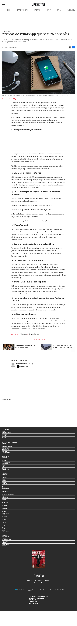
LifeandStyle (5, 469)
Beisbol (4, 445)
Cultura (4, 522)
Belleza (4, 519)
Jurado (4, 545)
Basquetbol (5, 448)
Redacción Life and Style (25, 364)
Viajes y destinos (6, 539)
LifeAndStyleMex (43, 582)
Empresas (4, 457)
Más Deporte (5, 449)
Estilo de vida (5, 531)
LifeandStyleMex (34, 582)
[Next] (73, 345)
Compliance (33, 600)
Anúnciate (33, 602)
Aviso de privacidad (36, 598)
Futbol (4, 443)
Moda (3, 517)
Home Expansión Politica (8, 459)
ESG (3, 466)
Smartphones (34, 334)
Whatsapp (23, 334)
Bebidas (4, 538)
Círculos (4, 516)
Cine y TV (48, 10)
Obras (3, 465)
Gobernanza (5, 491)
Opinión (4, 482)
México (4, 476)
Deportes (37, 10)
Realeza (4, 514)
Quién (4, 512)
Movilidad (4, 493)
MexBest (5, 535)
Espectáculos (6, 513)
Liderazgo (4, 505)
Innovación (5, 496)
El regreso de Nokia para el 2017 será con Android (62, 346)
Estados (4, 480)
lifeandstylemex (39, 582)
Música (59, 10)
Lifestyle (4, 451)
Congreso (4, 477)
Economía (4, 460)
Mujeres (4, 468)
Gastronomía (5, 536)
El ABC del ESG (5, 497)
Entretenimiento (22, 10)
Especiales (5, 508)
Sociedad (4, 483)
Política (5, 473)
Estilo (9, 10)
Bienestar (4, 542)
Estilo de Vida (5, 544)
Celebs (4, 530)
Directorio (33, 604)
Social (3, 490)
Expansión (5, 456)
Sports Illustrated (9, 442)
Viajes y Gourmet (6, 438)
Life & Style (6, 429)
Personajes (5, 541)
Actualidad (5, 503)
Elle (3, 526)
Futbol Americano (7, 446)
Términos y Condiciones (38, 596)
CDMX (3, 479)
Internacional (6, 462)
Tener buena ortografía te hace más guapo (25, 346)
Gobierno (4, 474)
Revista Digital (6, 452)
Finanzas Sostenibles (8, 494)
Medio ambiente (6, 488)
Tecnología (5, 463)
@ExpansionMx (23, 366)
